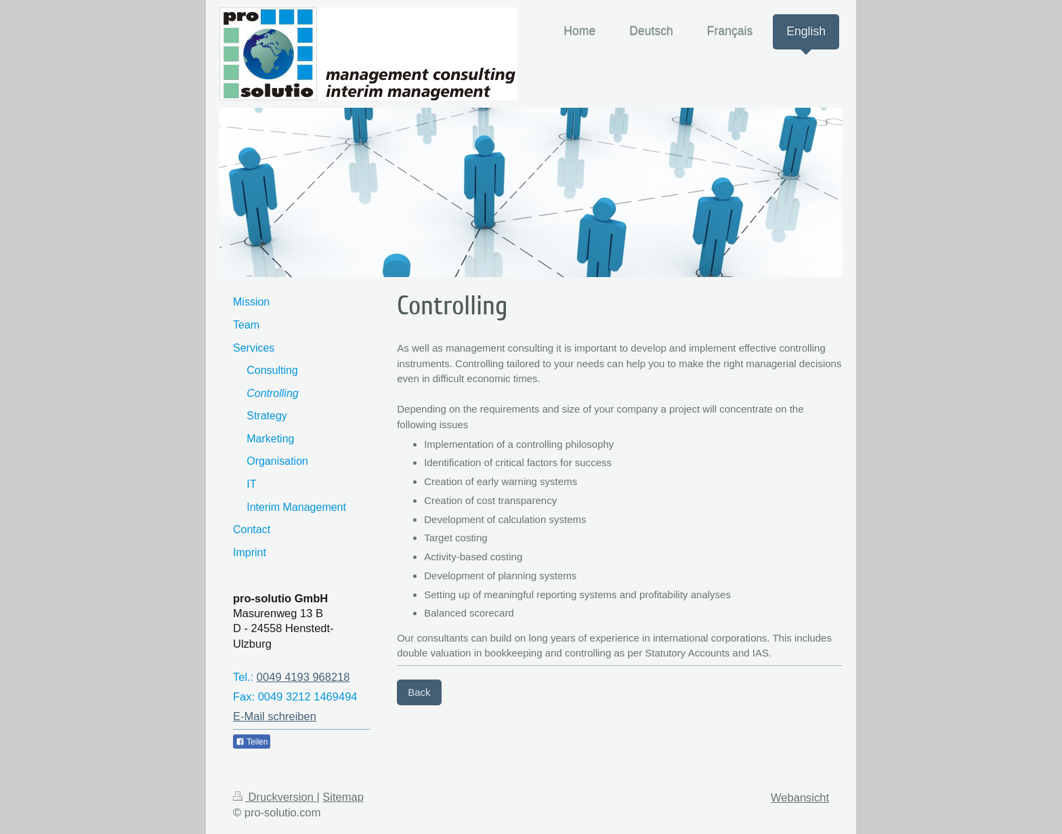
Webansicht (800, 797)
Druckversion (274, 797)
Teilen (252, 742)
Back (419, 692)
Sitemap (343, 797)
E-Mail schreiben (274, 716)
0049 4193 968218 (303, 677)
